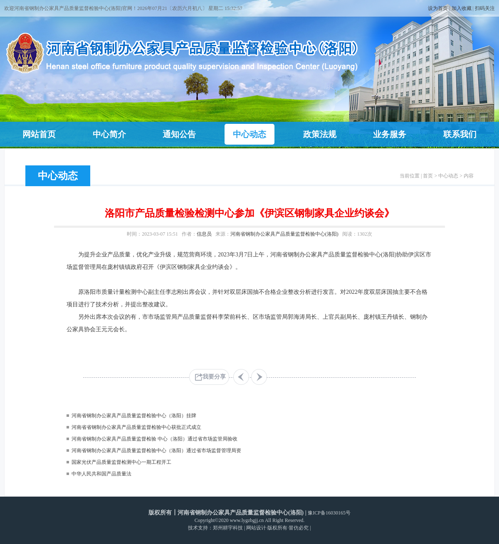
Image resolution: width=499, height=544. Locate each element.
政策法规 (319, 134)
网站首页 (39, 134)
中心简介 (109, 134)
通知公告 (179, 134)
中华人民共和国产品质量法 (101, 474)
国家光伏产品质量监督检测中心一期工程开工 (121, 462)
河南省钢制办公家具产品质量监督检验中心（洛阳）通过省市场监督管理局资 (156, 450)
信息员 (204, 234)
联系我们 (460, 134)
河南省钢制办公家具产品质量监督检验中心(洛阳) (284, 234)
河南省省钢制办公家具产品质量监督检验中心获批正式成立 (136, 427)
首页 (428, 176)
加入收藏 (462, 8)
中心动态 (249, 134)
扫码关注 (485, 8)
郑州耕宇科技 (228, 528)
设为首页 (438, 8)
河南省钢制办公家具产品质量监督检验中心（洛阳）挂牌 (134, 415)
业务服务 (389, 134)
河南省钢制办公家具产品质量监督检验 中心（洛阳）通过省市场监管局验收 (154, 439)
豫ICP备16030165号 (329, 513)
